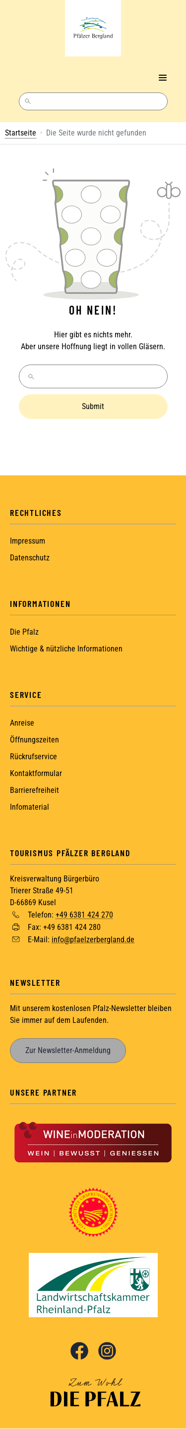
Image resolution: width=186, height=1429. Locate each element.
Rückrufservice (33, 756)
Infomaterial (29, 807)
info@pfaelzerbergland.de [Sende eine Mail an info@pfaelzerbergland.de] (93, 939)
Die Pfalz (24, 632)
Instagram (107, 1351)
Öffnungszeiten (34, 739)
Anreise (22, 723)
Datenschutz (30, 557)
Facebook (79, 1351)
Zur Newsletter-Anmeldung (68, 1050)
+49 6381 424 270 (84, 915)
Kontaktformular (36, 773)
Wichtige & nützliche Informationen (66, 648)
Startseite (20, 133)
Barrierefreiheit (34, 790)
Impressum (27, 541)
